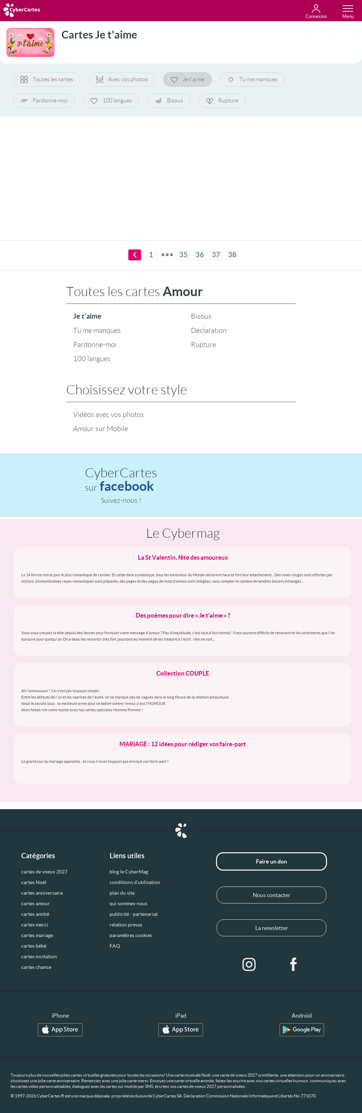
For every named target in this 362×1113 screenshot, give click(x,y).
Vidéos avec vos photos (108, 414)
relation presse (126, 925)
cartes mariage (37, 935)
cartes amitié (35, 914)
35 (183, 255)
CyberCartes (121, 479)
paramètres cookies (131, 935)
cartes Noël (33, 882)
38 (232, 255)
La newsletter (271, 928)
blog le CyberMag (129, 871)
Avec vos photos (122, 79)
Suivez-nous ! (121, 500)
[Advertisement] (181, 173)
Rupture (223, 100)
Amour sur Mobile (100, 428)
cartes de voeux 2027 (44, 871)
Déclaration (209, 330)
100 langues (111, 100)
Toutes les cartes (47, 79)
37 (216, 255)
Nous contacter (271, 895)
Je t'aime (188, 79)
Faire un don (271, 861)
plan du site (122, 893)
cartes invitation (39, 956)
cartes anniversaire (42, 893)
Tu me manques (253, 79)
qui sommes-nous (128, 903)
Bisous (170, 100)
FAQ (115, 946)
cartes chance (36, 967)
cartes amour (35, 903)
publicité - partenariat (134, 914)
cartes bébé (33, 946)
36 (199, 255)
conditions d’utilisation (135, 882)
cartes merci (34, 925)
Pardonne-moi (44, 100)
